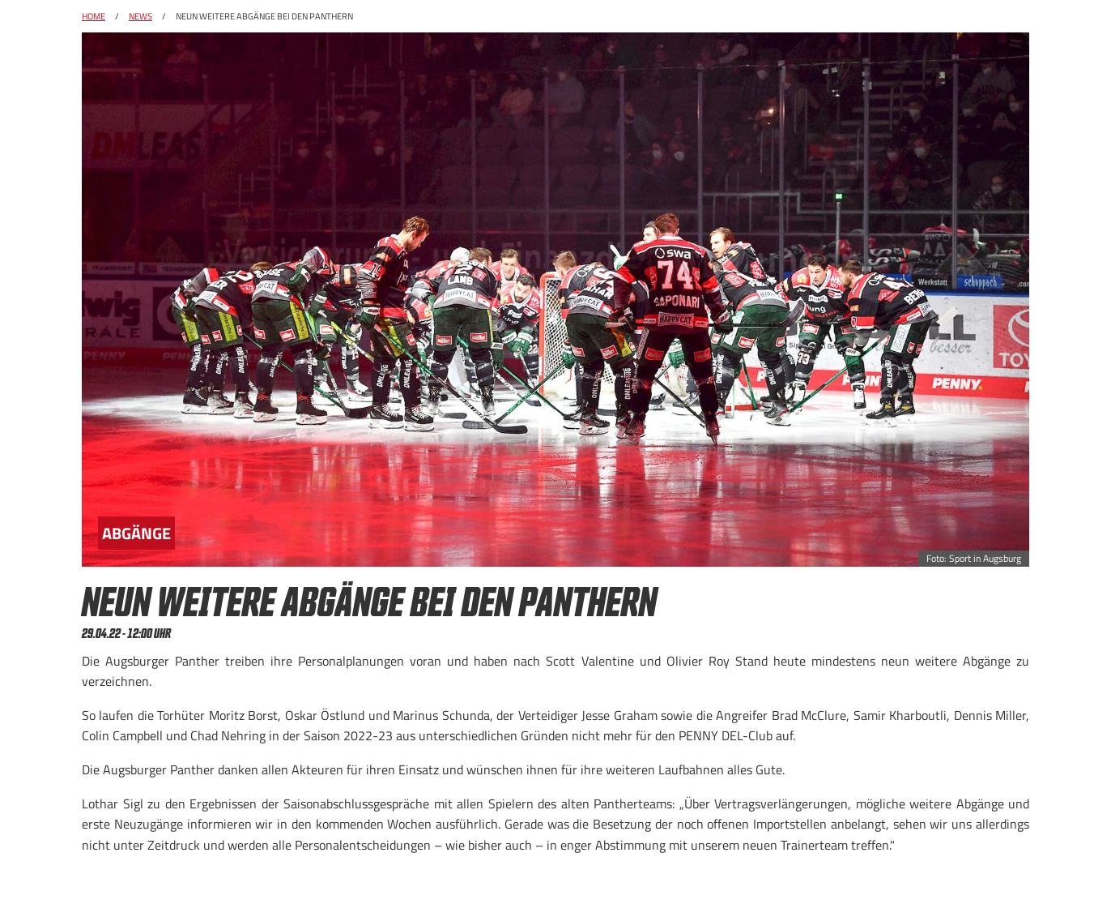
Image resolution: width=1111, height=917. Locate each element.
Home (93, 16)
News (140, 16)
